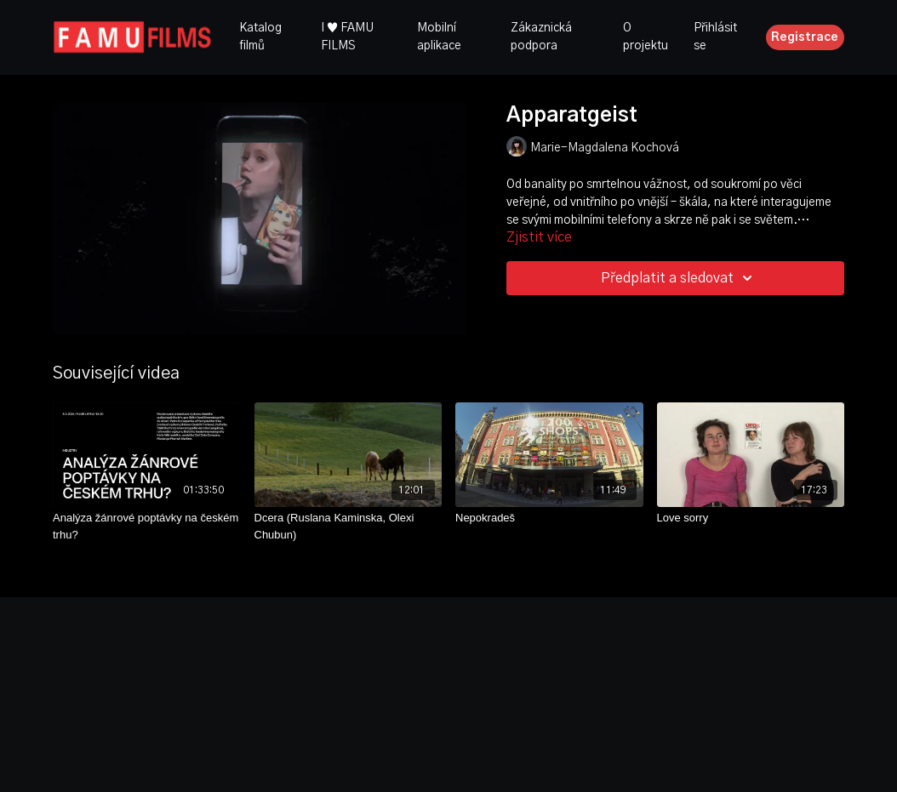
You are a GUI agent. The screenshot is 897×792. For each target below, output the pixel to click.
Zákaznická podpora (541, 37)
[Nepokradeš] (549, 518)
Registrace (804, 37)
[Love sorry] (751, 518)
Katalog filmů (260, 37)
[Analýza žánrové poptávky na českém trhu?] (147, 526)
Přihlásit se (715, 37)
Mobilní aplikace (439, 37)
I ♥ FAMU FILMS (347, 37)
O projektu (645, 37)
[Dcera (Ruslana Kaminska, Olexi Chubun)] (348, 526)
